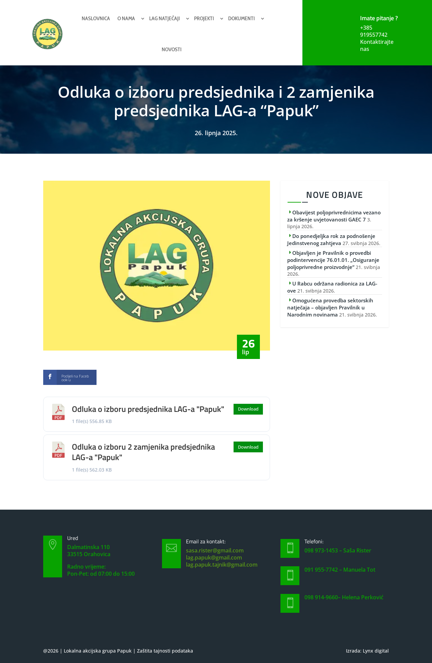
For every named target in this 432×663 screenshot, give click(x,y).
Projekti (204, 18)
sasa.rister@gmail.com (215, 550)
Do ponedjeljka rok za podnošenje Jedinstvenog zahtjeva (331, 239)
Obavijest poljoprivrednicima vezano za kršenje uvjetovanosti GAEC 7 (334, 216)
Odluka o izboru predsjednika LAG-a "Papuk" (148, 409)
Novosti (172, 49)
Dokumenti (241, 18)
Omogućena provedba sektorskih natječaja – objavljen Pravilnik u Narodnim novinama (330, 307)
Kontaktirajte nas (377, 45)
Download (248, 409)
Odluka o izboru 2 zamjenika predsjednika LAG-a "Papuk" (143, 452)
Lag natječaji (164, 18)
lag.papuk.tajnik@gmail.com (222, 564)
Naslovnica (96, 18)
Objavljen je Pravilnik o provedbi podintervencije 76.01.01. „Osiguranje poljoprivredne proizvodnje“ (333, 259)
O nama (126, 18)
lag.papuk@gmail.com (214, 557)
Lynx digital (376, 650)
